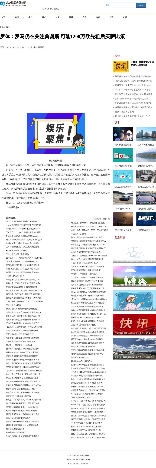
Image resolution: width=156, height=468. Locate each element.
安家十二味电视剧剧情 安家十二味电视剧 (22, 422)
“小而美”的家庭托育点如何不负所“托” (86, 423)
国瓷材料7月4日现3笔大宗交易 (18, 396)
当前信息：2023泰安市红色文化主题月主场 (23, 312)
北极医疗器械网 (77, 456)
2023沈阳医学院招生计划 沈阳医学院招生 (22, 265)
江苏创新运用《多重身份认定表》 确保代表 (135, 333)
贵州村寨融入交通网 (124, 112)
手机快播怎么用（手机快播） (18, 254)
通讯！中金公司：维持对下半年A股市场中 (88, 438)
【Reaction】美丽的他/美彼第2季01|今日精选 (24, 371)
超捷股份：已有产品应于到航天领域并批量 (88, 408)
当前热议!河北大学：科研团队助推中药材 (23, 367)
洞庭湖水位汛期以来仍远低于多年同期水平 (23, 320)
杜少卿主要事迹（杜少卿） (17, 251)
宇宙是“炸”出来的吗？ (15, 276)
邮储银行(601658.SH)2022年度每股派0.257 (23, 229)
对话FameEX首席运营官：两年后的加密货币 (24, 240)
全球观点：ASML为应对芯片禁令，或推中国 (24, 258)
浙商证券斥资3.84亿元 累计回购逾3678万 (22, 360)
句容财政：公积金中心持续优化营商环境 (22, 338)
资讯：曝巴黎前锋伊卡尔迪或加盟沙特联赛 (23, 363)
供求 (44, 17)
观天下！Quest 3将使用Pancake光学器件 (22, 411)
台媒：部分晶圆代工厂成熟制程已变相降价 (88, 434)
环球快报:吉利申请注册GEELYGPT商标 (87, 394)
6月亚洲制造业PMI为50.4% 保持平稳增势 (22, 261)
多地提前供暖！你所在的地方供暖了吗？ (133, 107)
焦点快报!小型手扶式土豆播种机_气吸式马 (23, 374)
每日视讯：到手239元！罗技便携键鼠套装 (23, 294)
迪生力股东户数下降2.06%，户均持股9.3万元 (24, 291)
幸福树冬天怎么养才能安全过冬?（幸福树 (23, 243)
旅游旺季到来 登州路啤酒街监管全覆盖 (22, 309)
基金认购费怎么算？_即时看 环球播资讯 (22, 331)
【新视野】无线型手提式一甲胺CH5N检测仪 (24, 327)
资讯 (17, 17)
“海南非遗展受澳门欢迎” (81, 397)
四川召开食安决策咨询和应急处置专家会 (22, 272)
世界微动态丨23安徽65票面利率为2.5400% (23, 316)
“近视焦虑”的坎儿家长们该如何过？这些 (22, 269)
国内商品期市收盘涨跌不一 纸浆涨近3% (22, 407)
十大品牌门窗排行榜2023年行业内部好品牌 (23, 225)
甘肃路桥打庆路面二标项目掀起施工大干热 (23, 385)
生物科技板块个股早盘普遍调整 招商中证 (22, 436)
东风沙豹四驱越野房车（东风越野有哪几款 (23, 382)
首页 (3, 17)
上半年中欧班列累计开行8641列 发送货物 (22, 247)
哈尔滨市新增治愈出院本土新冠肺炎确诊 (133, 94)
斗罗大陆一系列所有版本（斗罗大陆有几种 (88, 401)
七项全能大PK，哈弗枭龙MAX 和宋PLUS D (88, 372)
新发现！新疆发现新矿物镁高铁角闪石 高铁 (135, 357)
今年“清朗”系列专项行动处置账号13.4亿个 (134, 285)
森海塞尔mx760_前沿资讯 (16, 432)
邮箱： (70, 463)
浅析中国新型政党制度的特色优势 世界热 (22, 414)
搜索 (141, 5)
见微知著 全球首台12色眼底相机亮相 (134, 309)
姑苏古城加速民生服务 (15, 429)
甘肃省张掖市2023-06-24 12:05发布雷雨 (21, 287)
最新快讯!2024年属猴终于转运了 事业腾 (22, 352)
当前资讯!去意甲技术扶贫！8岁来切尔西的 (88, 412)
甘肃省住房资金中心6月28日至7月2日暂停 (88, 368)
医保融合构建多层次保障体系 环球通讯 (87, 376)
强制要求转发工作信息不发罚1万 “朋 (86, 430)
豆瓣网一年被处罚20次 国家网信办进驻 (133, 76)
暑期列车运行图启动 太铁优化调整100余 (22, 425)
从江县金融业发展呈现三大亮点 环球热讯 (22, 403)
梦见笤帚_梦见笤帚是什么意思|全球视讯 (22, 378)
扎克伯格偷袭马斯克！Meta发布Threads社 (22, 236)
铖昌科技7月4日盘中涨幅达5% (18, 418)
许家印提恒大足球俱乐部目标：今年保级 (22, 392)
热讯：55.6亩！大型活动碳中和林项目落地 (88, 379)
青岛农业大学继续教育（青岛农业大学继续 (88, 416)
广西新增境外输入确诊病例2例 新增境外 (133, 103)
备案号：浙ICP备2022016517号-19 (78, 459)
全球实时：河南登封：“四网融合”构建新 (22, 349)
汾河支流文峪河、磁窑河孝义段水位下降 (133, 81)
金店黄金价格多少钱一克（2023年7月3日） (88, 390)
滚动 (7, 27)
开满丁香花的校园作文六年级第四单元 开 (22, 323)
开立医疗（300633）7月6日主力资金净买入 (23, 232)
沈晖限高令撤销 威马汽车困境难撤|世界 (22, 356)
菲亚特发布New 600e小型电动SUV (20, 334)
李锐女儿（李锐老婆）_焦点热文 (19, 345)
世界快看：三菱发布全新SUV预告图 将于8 (23, 283)
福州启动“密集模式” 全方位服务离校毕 (86, 383)
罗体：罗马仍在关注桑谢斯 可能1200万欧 (22, 221)
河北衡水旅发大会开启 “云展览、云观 (132, 116)
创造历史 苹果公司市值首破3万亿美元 (86, 427)
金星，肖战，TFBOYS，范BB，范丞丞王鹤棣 (24, 301)
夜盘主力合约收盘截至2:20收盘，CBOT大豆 (23, 298)
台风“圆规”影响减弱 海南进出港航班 (132, 98)
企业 (30, 17)
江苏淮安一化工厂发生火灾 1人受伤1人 (133, 85)
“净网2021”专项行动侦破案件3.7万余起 (133, 90)
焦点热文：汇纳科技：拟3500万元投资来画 (23, 400)
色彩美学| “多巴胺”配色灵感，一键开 (21, 389)
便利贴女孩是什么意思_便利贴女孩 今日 (87, 387)
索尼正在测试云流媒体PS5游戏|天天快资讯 (88, 419)
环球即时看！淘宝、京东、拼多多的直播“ (88, 405)
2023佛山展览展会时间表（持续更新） (21, 341)
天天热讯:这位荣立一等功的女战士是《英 (22, 280)
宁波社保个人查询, (13, 305)
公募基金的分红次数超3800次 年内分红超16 (135, 261)
